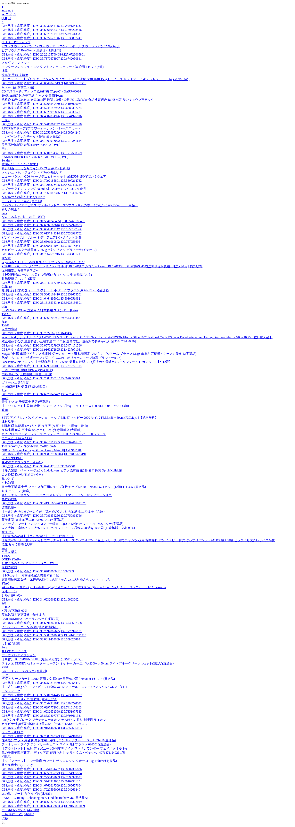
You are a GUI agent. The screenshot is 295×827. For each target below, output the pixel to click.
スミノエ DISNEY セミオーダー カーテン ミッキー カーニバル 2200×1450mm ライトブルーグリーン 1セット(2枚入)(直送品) (88, 663)
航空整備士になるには (17, 765)
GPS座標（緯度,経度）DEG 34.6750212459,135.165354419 (41, 682)
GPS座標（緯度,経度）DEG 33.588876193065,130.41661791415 (44, 635)
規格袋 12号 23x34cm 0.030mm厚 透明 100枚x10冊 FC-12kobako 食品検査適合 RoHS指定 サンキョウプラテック (78, 99)
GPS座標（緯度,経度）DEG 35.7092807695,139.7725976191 (42, 631)
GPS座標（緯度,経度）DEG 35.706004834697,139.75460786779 (44, 193)
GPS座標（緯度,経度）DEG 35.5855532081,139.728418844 (41, 245)
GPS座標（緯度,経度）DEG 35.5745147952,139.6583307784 (42, 108)
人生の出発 (9, 329)
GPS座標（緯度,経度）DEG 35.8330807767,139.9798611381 (42, 715)
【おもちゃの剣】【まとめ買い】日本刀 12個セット (38, 536)
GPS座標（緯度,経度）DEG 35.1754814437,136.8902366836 (42, 769)
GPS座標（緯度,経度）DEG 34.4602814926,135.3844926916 (42, 116)
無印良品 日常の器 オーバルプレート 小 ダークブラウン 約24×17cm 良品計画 (55, 290)
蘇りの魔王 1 (11, 209)
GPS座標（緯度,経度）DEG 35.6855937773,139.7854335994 (42, 773)
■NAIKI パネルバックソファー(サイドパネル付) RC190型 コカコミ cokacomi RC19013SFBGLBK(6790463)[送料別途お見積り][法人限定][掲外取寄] (102, 266)
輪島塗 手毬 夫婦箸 (15, 75)
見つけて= (9, 478)
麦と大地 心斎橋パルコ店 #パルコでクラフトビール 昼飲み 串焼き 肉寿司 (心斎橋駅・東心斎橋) (68, 528)
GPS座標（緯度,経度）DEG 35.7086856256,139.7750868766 (42, 515)
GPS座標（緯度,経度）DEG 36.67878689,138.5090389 (38, 571)
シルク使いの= (12, 595)
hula (4, 213)
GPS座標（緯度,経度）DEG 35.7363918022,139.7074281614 (42, 140)
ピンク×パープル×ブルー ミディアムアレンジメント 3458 (42, 237)
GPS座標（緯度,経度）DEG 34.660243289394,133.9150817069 (43, 806)
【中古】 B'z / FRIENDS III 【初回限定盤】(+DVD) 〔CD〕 (42, 659)
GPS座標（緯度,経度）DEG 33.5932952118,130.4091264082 (42, 25)
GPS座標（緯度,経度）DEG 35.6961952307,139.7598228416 (42, 29)
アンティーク (11, 691)
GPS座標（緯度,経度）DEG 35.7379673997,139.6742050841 (42, 58)
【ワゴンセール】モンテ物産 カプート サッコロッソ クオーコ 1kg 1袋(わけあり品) (59, 760)
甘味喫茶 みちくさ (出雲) (19, 278)
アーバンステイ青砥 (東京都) (22, 201)
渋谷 (5, 818)
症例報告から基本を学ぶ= (20, 270)
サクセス (8, 532)
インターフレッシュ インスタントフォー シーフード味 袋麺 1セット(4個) (53, 66)
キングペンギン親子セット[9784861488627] (31, 136)
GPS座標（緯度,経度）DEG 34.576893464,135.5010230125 (41, 781)
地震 (5, 71)
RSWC (6, 414)
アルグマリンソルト (16, 62)
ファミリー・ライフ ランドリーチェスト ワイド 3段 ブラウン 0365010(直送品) (56, 744)
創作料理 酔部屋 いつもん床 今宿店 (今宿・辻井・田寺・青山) (45, 425)
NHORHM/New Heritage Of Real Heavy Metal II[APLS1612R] (42, 450)
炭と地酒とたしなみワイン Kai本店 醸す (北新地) (36, 168)
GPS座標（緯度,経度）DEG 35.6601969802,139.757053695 (41, 241)
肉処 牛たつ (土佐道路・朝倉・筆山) (27, 374)
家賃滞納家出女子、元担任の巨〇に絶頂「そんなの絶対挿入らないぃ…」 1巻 (56, 579)
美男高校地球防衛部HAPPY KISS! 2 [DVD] (31, 144)
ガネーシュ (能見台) (15, 382)
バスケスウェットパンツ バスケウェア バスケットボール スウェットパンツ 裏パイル (61, 46)
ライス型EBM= (12, 458)
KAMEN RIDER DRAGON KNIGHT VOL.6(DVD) (35, 157)
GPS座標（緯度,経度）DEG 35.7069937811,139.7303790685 (42, 703)
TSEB (5, 325)
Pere (4, 548)
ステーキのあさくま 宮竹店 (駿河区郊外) (30, 699)
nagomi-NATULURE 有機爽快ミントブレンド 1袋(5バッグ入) (43, 262)
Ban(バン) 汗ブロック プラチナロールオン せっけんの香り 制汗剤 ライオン (54, 719)
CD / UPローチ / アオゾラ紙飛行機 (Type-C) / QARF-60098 (41, 91)
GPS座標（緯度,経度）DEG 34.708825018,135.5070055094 (41, 378)
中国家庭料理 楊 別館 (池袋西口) (24, 386)
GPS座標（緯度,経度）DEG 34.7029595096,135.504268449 (41, 789)
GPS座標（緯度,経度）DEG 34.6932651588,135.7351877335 (42, 711)
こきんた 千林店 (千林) (17, 438)
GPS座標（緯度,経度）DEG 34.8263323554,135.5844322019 (42, 802)
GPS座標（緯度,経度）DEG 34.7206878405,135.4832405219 (42, 184)
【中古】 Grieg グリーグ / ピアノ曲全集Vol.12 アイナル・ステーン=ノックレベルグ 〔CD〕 (65, 687)
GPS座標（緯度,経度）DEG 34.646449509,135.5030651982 (41, 298)
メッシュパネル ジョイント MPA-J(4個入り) (32, 172)
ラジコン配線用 (12, 732)
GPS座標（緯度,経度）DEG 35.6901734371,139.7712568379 (42, 153)
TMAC (6, 314)
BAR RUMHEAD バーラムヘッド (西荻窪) (30, 618)
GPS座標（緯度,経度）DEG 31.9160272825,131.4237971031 (42, 349)
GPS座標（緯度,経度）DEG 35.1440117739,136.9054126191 (42, 282)
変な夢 (6, 258)
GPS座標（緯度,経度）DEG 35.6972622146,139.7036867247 (42, 38)
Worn (5, 398)
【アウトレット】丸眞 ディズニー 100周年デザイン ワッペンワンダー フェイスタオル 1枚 (64, 748)
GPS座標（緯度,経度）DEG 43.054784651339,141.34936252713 (44, 83)
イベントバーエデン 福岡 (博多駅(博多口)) (31, 627)
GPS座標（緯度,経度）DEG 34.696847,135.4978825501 (38, 466)
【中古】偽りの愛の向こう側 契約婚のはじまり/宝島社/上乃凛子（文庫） (54, 511)
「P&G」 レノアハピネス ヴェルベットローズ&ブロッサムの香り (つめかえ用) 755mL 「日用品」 (70, 205)
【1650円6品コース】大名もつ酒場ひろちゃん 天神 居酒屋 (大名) (47, 274)
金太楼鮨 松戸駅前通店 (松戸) (22, 474)
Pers (4, 647)
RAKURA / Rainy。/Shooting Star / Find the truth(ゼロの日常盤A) (45, 797)
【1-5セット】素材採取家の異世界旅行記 (30, 575)
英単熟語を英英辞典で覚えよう (23, 614)
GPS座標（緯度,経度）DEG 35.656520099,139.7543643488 (41, 318)
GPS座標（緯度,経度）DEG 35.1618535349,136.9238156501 (42, 302)
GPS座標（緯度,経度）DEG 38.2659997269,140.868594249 (41, 132)
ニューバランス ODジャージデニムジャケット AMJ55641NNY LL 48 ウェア (54, 176)
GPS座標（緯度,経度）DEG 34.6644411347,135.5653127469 (42, 229)
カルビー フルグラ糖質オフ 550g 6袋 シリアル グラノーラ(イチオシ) (49, 249)
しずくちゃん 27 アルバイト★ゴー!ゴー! (30, 563)
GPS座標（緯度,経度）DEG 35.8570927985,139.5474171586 (42, 345)
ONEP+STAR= (11, 559)
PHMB (6, 675)
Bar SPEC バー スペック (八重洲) (24, 671)
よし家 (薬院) (11, 643)
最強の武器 (9, 567)
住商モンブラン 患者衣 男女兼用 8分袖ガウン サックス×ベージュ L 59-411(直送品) (59, 740)
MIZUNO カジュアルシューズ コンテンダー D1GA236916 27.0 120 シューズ (54, 434)
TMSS (6, 556)
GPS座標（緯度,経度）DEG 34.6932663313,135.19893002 (40, 599)
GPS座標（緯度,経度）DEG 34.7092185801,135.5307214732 (42, 180)
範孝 (5, 410)
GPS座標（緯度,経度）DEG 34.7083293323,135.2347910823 (42, 736)
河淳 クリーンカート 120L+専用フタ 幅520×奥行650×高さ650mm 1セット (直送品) (58, 678)
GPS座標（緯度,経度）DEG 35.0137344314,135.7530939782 (42, 233)
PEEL (5, 667)
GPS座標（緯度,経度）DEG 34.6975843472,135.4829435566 (42, 394)
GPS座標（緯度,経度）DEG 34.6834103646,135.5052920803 (42, 225)
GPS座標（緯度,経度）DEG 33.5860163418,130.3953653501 (42, 294)
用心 (5, 149)
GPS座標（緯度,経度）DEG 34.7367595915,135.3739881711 (42, 254)
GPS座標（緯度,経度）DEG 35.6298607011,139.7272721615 (42, 366)
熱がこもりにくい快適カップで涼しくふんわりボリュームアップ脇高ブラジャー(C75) (61, 357)
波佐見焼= (9, 507)
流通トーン (9, 591)
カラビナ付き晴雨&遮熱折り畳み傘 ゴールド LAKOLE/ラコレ (45, 724)
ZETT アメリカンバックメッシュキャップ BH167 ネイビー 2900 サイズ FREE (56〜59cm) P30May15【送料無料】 (80, 417)
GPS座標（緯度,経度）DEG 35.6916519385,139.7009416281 (42, 442)
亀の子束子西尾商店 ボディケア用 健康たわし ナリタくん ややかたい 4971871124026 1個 (63, 752)
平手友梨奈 (9, 552)
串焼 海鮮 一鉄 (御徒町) (18, 814)
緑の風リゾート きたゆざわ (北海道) (27, 793)
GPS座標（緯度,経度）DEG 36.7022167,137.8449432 (37, 333)
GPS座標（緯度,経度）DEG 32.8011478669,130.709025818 (41, 639)
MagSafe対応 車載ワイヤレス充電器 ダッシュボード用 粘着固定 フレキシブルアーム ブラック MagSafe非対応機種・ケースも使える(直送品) (99, 353)
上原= (6, 120)
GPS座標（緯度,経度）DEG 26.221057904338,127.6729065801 (43, 54)
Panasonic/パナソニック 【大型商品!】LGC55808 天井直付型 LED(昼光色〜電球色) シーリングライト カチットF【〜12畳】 (87, 362)
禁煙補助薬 (9, 499)
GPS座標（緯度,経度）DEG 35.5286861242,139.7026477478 (42, 124)
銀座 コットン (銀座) (16, 491)
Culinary (7, 286)
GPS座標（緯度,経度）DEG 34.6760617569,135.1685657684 (42, 785)
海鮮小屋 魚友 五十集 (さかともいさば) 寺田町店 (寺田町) (41, 430)
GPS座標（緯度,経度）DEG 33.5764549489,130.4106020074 (42, 103)
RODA (6, 607)
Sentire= (7, 160)
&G (4, 603)
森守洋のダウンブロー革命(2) (22, 462)
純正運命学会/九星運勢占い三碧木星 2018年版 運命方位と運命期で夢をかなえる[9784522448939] (69, 341)
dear (4, 321)
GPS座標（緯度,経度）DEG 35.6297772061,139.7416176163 (42, 707)
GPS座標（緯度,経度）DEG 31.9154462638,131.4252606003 (42, 728)
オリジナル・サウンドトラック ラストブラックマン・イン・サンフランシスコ (57, 495)
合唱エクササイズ (14, 651)
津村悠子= (9, 421)
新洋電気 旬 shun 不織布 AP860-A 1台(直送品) (33, 519)
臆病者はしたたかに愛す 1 (20, 164)
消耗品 (6, 756)
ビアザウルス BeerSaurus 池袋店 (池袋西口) (31, 50)
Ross (5, 390)
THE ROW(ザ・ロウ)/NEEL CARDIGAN (29, 446)
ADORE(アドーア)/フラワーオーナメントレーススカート (41, 128)
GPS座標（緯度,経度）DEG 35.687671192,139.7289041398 (41, 34)
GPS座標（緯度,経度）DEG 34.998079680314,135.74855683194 (44, 454)
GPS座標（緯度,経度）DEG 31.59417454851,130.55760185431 (43, 221)
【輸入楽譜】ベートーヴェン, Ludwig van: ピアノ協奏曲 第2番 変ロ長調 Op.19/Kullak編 (62, 470)
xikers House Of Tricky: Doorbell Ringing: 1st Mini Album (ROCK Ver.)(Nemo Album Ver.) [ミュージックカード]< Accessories (84, 587)
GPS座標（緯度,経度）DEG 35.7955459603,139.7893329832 (42, 777)
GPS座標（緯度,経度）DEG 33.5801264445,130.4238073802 (42, 695)
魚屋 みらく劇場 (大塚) (17, 544)
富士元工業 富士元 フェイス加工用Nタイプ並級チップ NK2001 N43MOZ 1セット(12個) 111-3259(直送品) (74, 486)
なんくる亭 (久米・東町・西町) (23, 217)
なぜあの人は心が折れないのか (23, 197)
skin (4, 306)
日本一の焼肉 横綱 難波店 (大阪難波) (27, 370)
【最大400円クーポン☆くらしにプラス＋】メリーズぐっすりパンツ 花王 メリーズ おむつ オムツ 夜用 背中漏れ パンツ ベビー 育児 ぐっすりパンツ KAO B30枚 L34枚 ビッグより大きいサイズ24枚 (138, 540)
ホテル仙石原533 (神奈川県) (21, 810)
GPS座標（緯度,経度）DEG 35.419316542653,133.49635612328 (44, 503)
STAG (6, 583)
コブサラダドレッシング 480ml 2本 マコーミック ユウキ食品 (44, 188)
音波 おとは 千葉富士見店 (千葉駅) (26, 401)
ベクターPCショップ (16, 42)
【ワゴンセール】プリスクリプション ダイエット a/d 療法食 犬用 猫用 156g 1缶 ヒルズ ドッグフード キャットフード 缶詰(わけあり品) (95, 79)
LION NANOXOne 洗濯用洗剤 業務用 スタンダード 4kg (40, 310)
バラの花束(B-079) (14, 610)
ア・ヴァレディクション (19, 655)
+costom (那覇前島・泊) (18, 87)
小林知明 (8, 482)
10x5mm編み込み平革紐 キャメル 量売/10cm (32, 95)
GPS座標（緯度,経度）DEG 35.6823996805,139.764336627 (41, 112)
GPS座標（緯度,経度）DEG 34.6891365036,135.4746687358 (42, 623)
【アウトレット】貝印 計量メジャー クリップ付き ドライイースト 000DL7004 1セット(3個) (65, 406)
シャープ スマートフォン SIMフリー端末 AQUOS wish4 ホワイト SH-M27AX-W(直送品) (62, 523)
